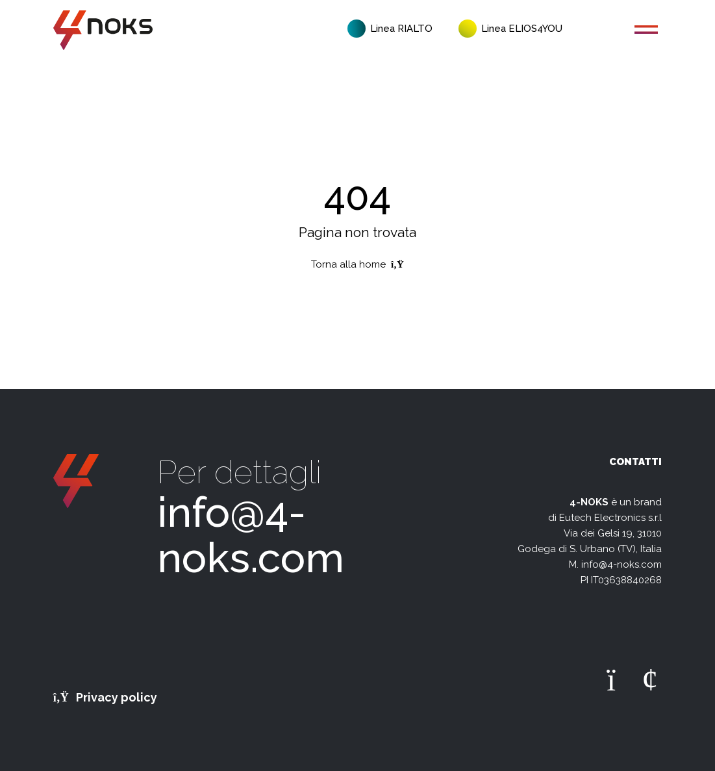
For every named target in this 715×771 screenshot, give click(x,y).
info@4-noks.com (250, 535)
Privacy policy (105, 697)
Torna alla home (357, 264)
